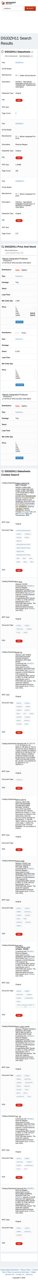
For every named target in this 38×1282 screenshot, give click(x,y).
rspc (25, 918)
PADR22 (19, 1086)
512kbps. (29, 629)
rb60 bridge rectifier (23, 544)
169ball (19, 925)
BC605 (26, 724)
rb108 (18, 561)
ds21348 (27, 915)
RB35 (24, 558)
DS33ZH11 (19, 276)
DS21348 (25, 512)
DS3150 (22, 513)
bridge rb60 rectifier (23, 548)
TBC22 (26, 1089)
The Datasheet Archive (9, 3)
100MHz (28, 706)
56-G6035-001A (29, 998)
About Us (29, 1274)
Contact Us (20, 1274)
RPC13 (25, 1093)
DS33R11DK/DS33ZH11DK (23, 530)
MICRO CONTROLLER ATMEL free (25, 1005)
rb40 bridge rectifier (23, 554)
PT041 (29, 1096)
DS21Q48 (19, 717)
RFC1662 (19, 724)
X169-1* (19, 1001)
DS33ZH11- (20, 412)
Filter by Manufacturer (11, 56)
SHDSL (31, 713)
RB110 (25, 561)
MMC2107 (19, 541)
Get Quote (20, 384)
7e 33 (25, 1168)
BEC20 (18, 1093)
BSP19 (18, 713)
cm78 (30, 558)
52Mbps (32, 608)
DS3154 (19, 720)
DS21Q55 (27, 717)
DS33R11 (31, 505)
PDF (19, 100)
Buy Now (19, 322)
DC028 (25, 632)
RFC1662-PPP (29, 1082)
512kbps (19, 710)
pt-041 (18, 632)
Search (30, 8)
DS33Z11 (30, 586)
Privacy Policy (26, 1270)
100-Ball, (27, 703)
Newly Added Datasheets (10, 1270)
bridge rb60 (20, 551)
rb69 (18, 558)
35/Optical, (20, 629)
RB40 (31, 561)
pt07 (25, 713)
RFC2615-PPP (20, 1096)
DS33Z (18, 918)
